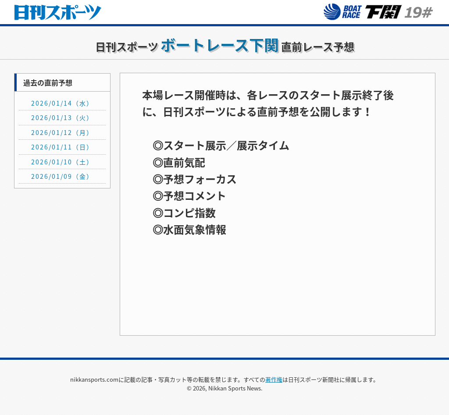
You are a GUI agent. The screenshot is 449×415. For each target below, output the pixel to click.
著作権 (273, 379)
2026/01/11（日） (62, 146)
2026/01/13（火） (62, 117)
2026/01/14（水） (62, 103)
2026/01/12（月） (62, 132)
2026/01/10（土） (62, 161)
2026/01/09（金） (62, 176)
